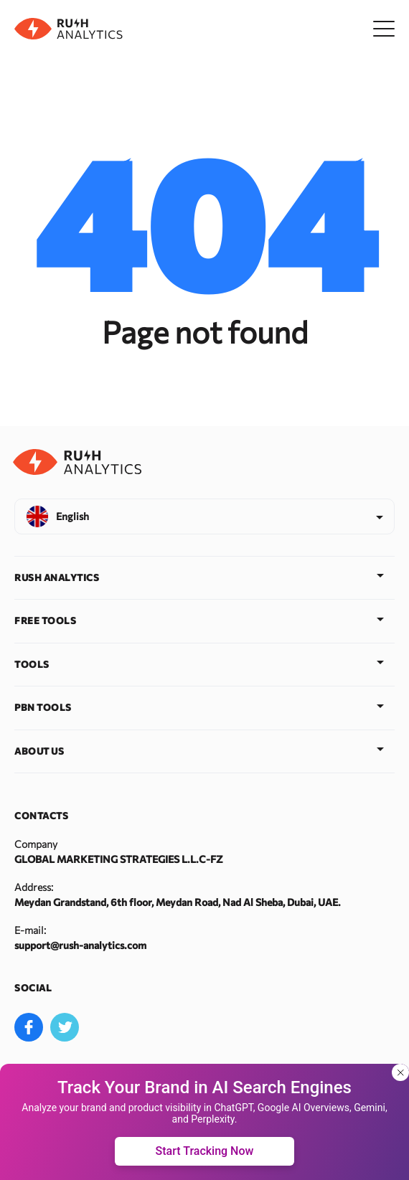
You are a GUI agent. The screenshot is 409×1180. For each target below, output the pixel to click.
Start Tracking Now (205, 1151)
